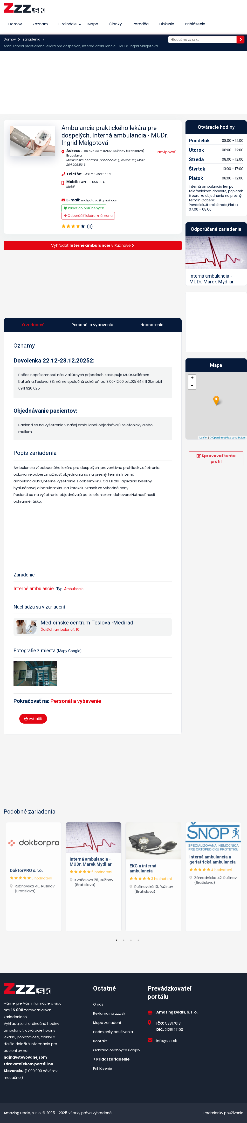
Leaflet (203, 437)
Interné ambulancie (34, 588)
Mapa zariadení (107, 1022)
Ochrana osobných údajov (116, 1050)
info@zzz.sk (166, 1040)
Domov (15, 24)
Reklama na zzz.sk (109, 1013)
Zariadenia (31, 39)
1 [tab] (116, 940)
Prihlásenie (195, 24)
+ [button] (192, 378)
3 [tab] (131, 940)
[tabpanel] (34, 876)
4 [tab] (138, 940)
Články (115, 24)
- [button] (192, 385)
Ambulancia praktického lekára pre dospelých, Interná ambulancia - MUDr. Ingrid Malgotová (115, 135)
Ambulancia (73, 589)
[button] (190, 261)
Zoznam (40, 24)
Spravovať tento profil (216, 458)
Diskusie (166, 24)
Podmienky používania (113, 1031)
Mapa (92, 24)
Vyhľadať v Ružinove (92, 245)
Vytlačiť (33, 718)
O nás (98, 1004)
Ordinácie (67, 24)
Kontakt (100, 1040)
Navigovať (167, 151)
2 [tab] (123, 940)
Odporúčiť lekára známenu (88, 215)
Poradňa (140, 24)
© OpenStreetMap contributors (228, 437)
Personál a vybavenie (75, 701)
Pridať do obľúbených (84, 208)
